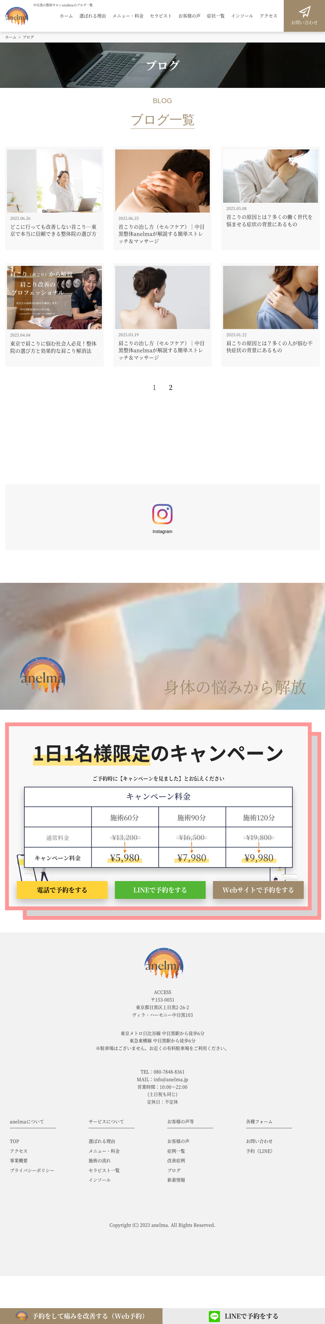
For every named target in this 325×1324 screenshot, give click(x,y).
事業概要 (19, 1160)
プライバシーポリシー (32, 1170)
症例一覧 (176, 1151)
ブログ (174, 1170)
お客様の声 (189, 16)
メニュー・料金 (127, 16)
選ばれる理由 (92, 16)
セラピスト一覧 (104, 1170)
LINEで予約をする (160, 889)
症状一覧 (216, 16)
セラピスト (161, 16)
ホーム (66, 16)
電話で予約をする (62, 889)
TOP (14, 1141)
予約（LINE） (260, 1151)
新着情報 (176, 1179)
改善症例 (176, 1160)
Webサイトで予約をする (258, 889)
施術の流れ (100, 1160)
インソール (242, 16)
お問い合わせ (304, 22)
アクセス (268, 16)
